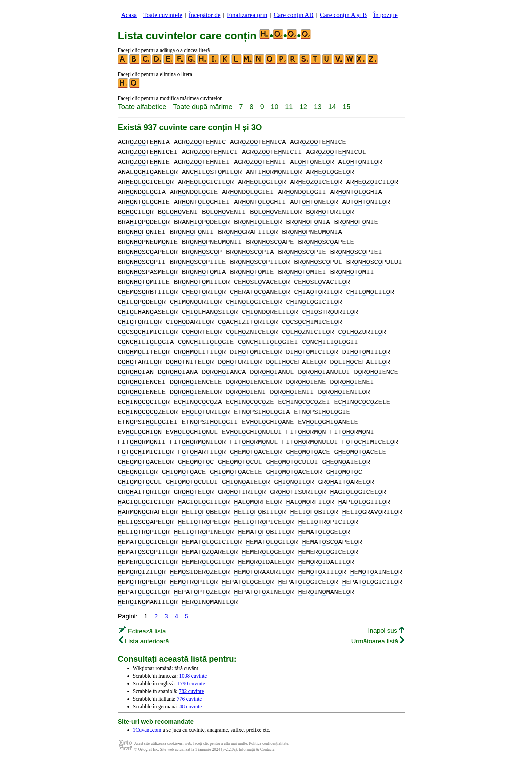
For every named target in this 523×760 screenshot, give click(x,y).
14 (332, 106)
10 (274, 106)
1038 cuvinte (193, 676)
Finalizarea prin (247, 14)
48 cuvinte (190, 706)
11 (289, 106)
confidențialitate (275, 743)
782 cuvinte (191, 691)
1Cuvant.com (147, 730)
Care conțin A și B (343, 14)
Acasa (129, 14)
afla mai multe (235, 743)
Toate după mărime (202, 106)
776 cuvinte (189, 699)
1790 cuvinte (191, 683)
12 (303, 106)
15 (346, 106)
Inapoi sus (386, 630)
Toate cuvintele (162, 14)
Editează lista (142, 631)
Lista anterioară (144, 641)
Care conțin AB (293, 14)
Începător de (204, 14)
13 (318, 106)
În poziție (385, 14)
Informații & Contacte (257, 749)
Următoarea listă (377, 641)
